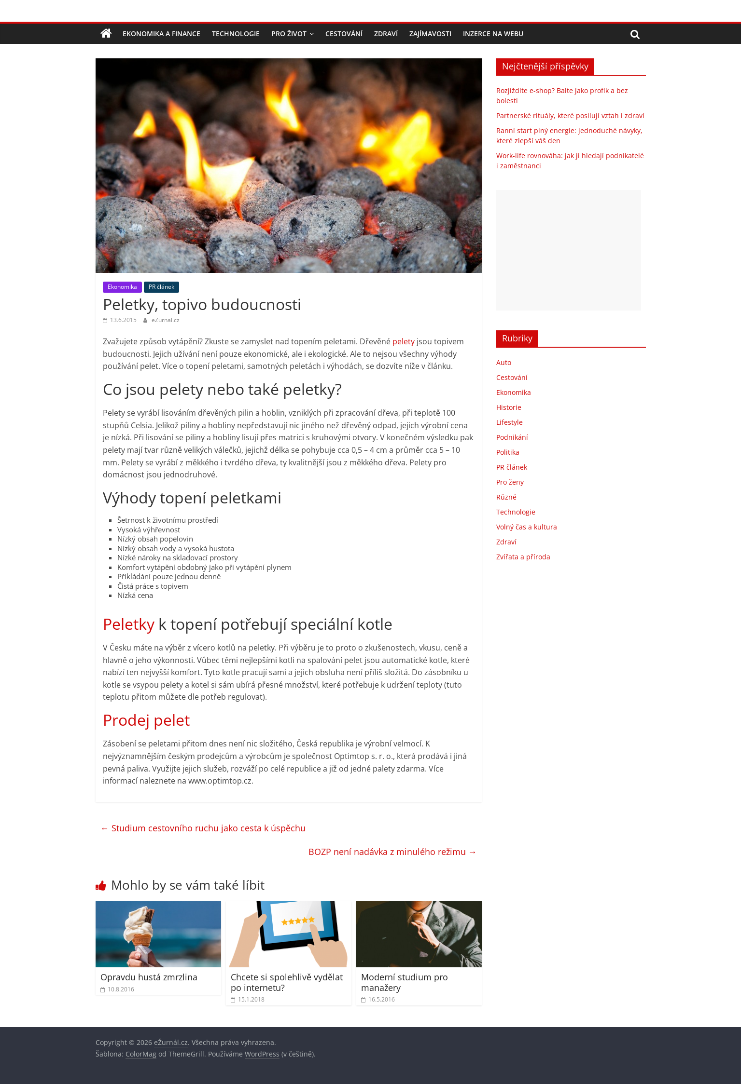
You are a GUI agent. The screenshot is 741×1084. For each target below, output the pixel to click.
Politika (507, 452)
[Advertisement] (568, 250)
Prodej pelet (146, 719)
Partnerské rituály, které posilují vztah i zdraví (570, 115)
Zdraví (386, 33)
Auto (503, 362)
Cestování (344, 33)
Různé (506, 496)
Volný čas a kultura (526, 526)
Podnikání (512, 437)
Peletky (128, 623)
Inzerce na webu (493, 33)
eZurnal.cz (166, 320)
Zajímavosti (430, 33)
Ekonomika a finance (161, 33)
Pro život (289, 33)
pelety (403, 341)
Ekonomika (122, 287)
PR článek (161, 287)
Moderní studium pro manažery (404, 982)
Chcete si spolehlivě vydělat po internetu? (287, 982)
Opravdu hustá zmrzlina (148, 977)
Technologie (236, 33)
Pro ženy (510, 482)
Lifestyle (509, 422)
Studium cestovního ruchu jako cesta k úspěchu (203, 828)
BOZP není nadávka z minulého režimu (392, 851)
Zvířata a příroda (523, 556)
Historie (508, 407)
